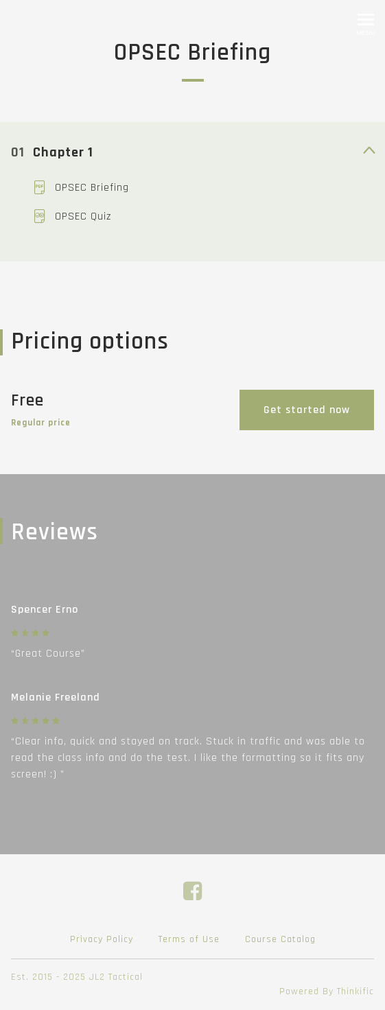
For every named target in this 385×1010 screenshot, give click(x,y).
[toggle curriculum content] (368, 151)
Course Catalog (280, 939)
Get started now (307, 410)
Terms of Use (189, 939)
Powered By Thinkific (326, 991)
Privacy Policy (101, 939)
